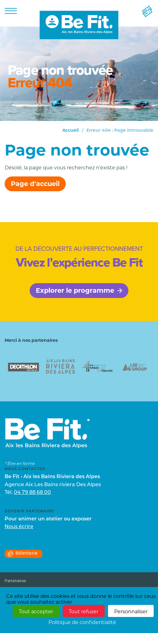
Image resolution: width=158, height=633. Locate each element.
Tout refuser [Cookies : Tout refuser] (83, 611)
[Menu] (11, 10)
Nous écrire (19, 526)
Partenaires (15, 580)
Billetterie (22, 553)
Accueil (70, 130)
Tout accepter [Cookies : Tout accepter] (36, 611)
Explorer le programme (79, 290)
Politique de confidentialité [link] (82, 622)
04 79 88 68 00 (32, 492)
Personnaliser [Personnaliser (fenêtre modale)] (131, 611)
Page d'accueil (35, 184)
